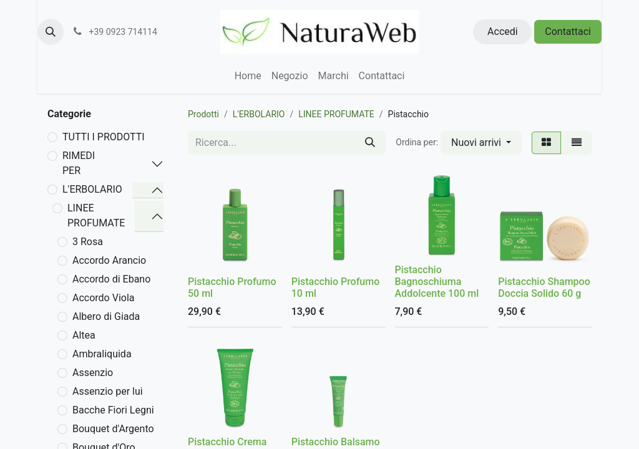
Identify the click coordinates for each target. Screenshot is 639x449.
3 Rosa (87, 242)
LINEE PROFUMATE (96, 215)
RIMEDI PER (78, 163)
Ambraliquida (102, 354)
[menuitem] (248, 76)
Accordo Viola (103, 298)
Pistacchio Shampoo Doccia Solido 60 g (544, 287)
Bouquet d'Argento (113, 429)
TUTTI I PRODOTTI (103, 137)
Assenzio (92, 373)
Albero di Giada (106, 316)
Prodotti (203, 114)
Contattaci (568, 31)
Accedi (502, 31)
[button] (50, 32)
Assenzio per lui (107, 391)
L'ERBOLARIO (92, 189)
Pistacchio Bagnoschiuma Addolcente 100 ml (437, 281)
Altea (83, 335)
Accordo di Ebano (111, 279)
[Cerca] (370, 143)
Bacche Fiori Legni (113, 410)
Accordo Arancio (109, 260)
